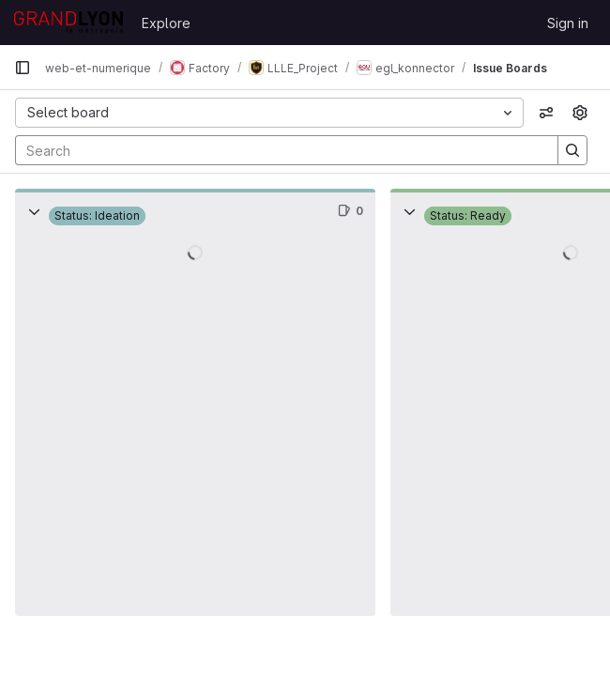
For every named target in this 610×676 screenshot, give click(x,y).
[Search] (277, 150)
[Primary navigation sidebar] (23, 68)
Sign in (567, 23)
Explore (166, 23)
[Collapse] (34, 211)
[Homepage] (68, 23)
